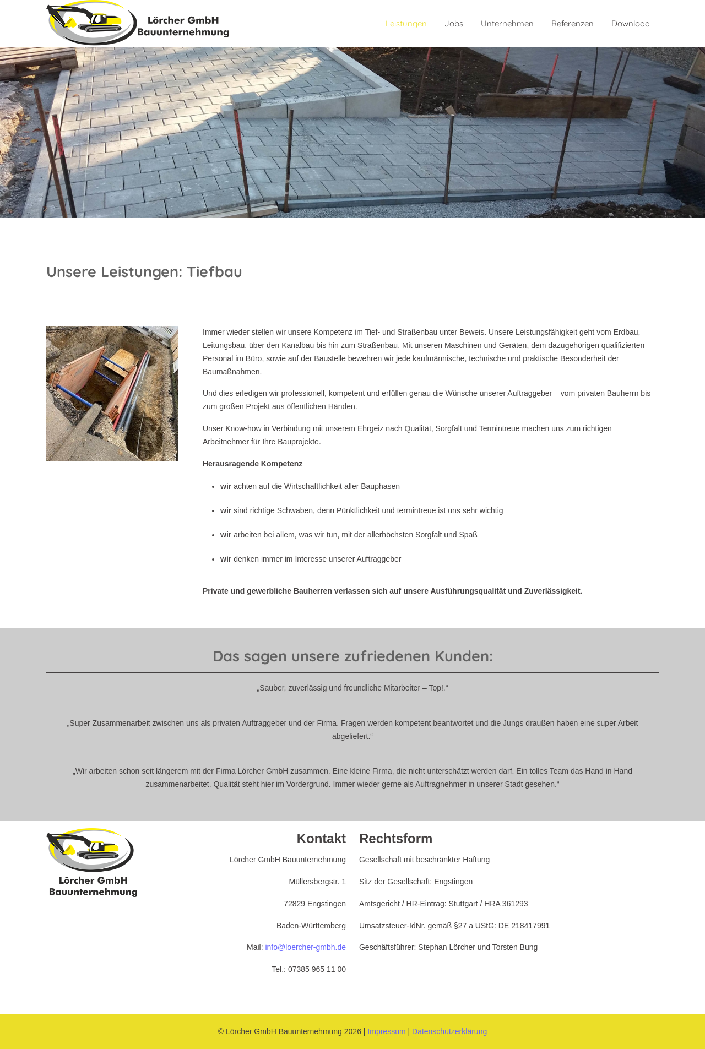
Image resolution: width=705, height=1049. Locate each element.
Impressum (386, 1031)
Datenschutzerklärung (449, 1031)
